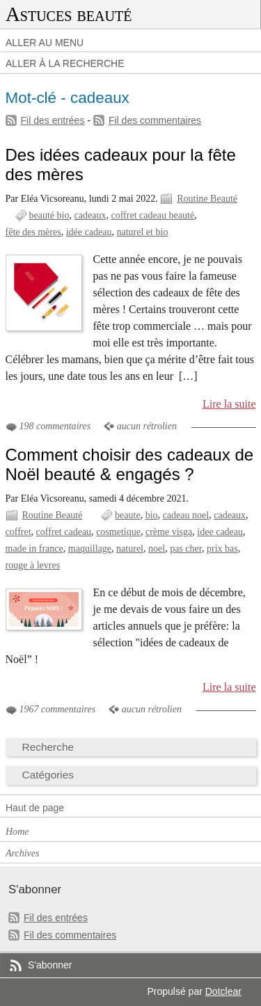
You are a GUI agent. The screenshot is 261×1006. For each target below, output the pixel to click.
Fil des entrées (53, 120)
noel (156, 548)
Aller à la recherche (65, 63)
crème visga (168, 532)
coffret (18, 532)
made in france (34, 548)
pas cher (186, 548)
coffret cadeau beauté (152, 215)
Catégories (48, 775)
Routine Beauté (207, 198)
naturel (129, 548)
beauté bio (49, 215)
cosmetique (118, 532)
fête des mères (33, 232)
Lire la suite (229, 404)
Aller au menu (45, 42)
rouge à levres (33, 565)
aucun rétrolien (147, 426)
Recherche (48, 747)
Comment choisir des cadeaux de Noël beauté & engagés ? (130, 464)
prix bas (222, 548)
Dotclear (223, 991)
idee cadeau (220, 532)
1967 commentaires (57, 709)
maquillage (89, 548)
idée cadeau (89, 232)
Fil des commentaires (155, 120)
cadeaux (90, 215)
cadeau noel (186, 515)
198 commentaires (55, 426)
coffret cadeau (64, 532)
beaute (128, 515)
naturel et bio (142, 232)
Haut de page (35, 807)
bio (151, 515)
